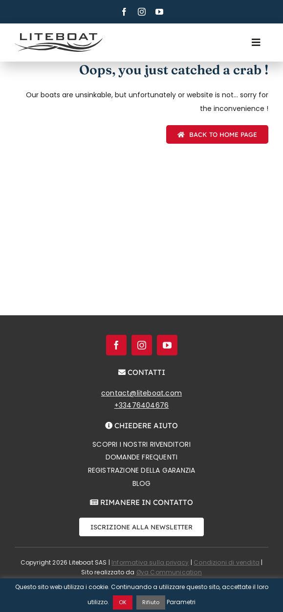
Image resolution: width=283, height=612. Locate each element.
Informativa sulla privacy (150, 562)
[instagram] (142, 12)
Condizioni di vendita (227, 562)
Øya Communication (169, 572)
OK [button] (123, 602)
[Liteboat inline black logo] (59, 37)
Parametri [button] (181, 602)
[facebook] (124, 12)
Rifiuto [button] (150, 602)
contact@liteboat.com (141, 393)
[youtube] (159, 12)
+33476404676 (141, 405)
